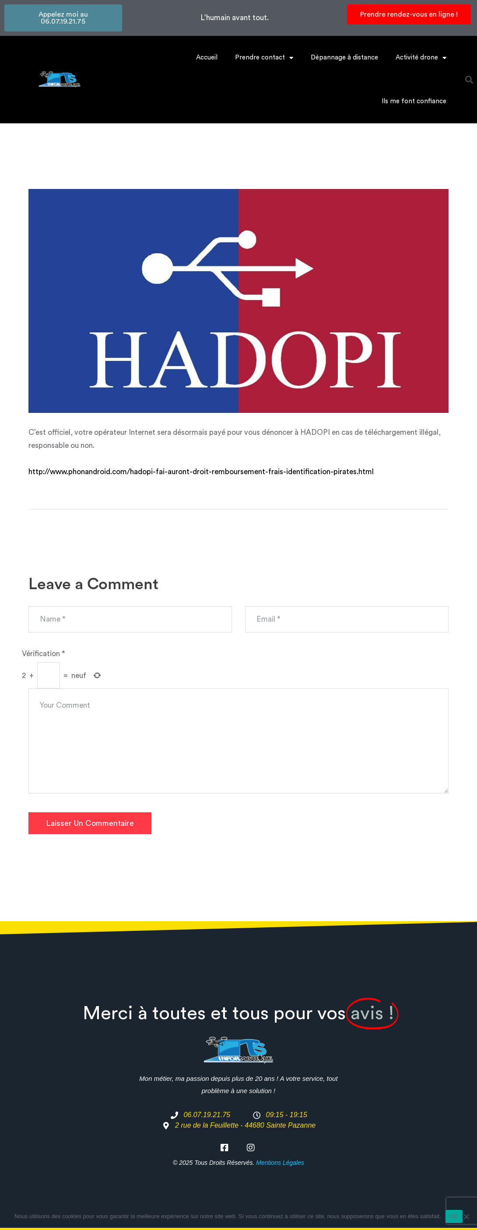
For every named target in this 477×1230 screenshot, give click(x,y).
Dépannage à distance (344, 57)
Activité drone (421, 58)
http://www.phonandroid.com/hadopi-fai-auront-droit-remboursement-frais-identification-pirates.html (201, 471)
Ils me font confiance (414, 101)
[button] (469, 79)
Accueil (206, 57)
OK (454, 1216)
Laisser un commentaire (90, 823)
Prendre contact (264, 58)
